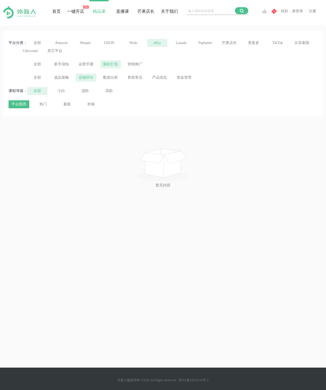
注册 (312, 11)
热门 (43, 104)
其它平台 (54, 51)
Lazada (181, 43)
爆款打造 (110, 64)
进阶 (85, 91)
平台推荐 (18, 104)
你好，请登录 (292, 11)
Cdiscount (30, 51)
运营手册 (86, 64)
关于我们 (169, 11)
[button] (241, 10)
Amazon (61, 43)
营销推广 (135, 64)
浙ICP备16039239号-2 (193, 380)
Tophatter (205, 43)
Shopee (85, 43)
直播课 (122, 11)
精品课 (99, 11)
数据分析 (110, 77)
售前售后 (135, 77)
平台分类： (18, 43)
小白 (61, 91)
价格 (91, 104)
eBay (157, 43)
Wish (133, 43)
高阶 (109, 91)
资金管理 (184, 77)
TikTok (277, 43)
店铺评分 (86, 77)
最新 (67, 104)
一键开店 (75, 11)
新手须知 (61, 64)
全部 (37, 43)
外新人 (122, 380)
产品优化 (159, 77)
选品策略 (61, 77)
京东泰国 (301, 43)
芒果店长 (145, 11)
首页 (56, 11)
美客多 (253, 43)
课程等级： (18, 91)
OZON (109, 43)
